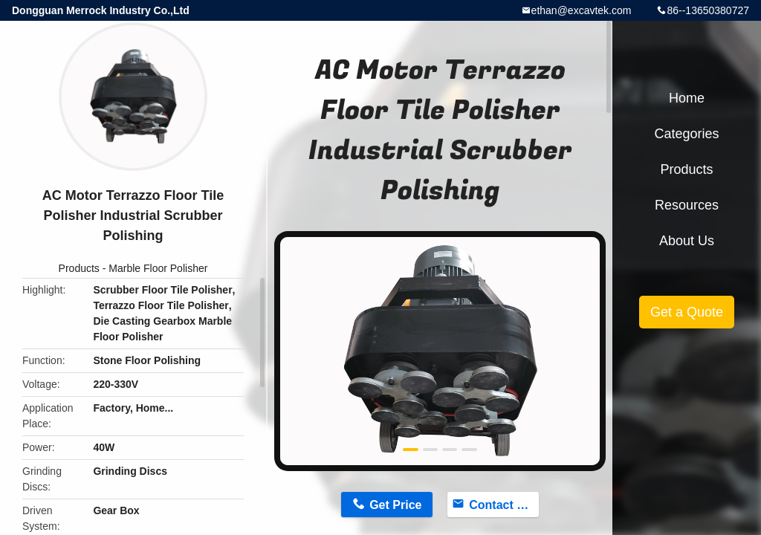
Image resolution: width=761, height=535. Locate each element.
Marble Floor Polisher (158, 268)
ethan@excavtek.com (581, 10)
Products (79, 268)
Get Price (395, 505)
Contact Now (504, 505)
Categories (686, 133)
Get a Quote (686, 312)
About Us (686, 240)
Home (687, 98)
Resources (687, 205)
